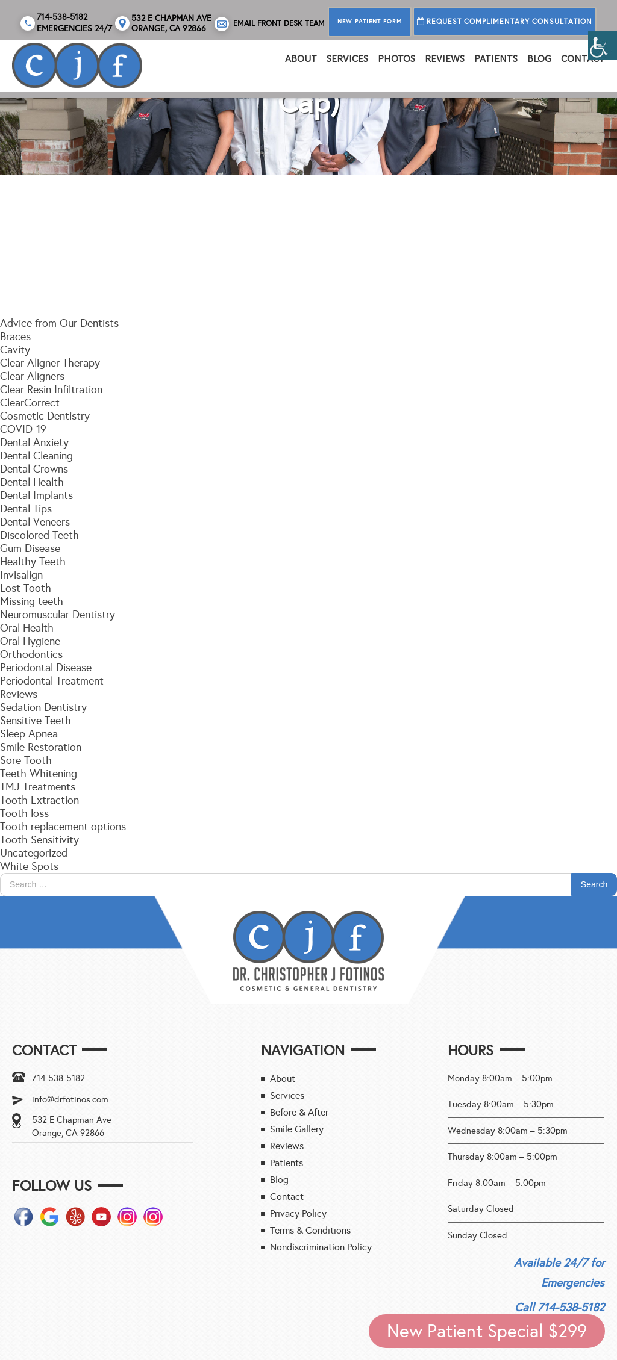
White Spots (29, 866)
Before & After (299, 1112)
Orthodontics (31, 654)
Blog (539, 59)
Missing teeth (31, 601)
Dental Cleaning (36, 455)
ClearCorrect (30, 402)
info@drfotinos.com (70, 1099)
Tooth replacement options (63, 826)
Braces (15, 336)
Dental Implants (36, 495)
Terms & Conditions (310, 1230)
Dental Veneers (35, 522)
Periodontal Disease (46, 667)
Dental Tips (26, 508)
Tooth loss (24, 813)
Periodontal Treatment (52, 681)
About (301, 59)
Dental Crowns (34, 469)
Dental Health (32, 482)
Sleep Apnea (29, 734)
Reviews (18, 694)
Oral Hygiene (30, 641)
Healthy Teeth (33, 561)
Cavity (15, 349)
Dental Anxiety (34, 442)
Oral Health (27, 628)
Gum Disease (30, 548)
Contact (583, 59)
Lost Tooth (25, 588)
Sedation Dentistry (43, 707)
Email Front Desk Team (270, 24)
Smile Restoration (40, 747)
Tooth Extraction (39, 800)
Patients (496, 59)
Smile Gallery (297, 1129)
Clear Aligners (32, 376)
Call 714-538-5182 (559, 1307)
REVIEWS (445, 59)
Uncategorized (33, 853)
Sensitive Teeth (35, 720)
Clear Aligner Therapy (50, 363)
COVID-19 (23, 429)
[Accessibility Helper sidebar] (602, 45)
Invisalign (21, 575)
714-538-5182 (58, 1078)
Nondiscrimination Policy (321, 1247)
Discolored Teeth (39, 535)
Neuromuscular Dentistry (57, 614)
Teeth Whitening (38, 773)
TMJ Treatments (37, 786)
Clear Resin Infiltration (51, 389)
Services (347, 59)
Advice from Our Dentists (59, 323)
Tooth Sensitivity (39, 839)
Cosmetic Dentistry (45, 416)
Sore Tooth (26, 760)
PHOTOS (396, 59)
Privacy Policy (298, 1213)
